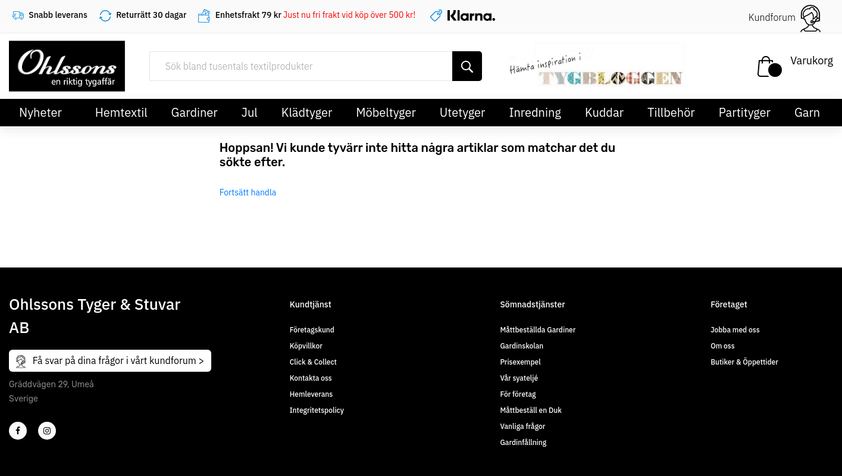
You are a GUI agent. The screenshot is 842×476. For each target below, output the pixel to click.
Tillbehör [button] (671, 112)
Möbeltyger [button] (386, 112)
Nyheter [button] (40, 112)
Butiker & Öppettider (744, 361)
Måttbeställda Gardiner (537, 329)
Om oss (722, 345)
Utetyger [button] (463, 112)
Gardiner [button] (194, 112)
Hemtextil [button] (121, 112)
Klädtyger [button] (307, 112)
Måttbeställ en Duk (530, 410)
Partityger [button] (745, 112)
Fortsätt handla (248, 192)
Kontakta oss (311, 378)
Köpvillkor (306, 345)
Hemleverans (311, 394)
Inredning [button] (535, 112)
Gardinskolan (521, 345)
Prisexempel (520, 361)
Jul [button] (250, 112)
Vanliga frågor (522, 426)
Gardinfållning (523, 442)
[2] (17, 430)
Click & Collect (313, 361)
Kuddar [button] (604, 112)
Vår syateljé (519, 378)
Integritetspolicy (317, 410)
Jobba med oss (734, 329)
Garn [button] (807, 112)
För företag (518, 394)
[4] (47, 430)
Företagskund (312, 329)
